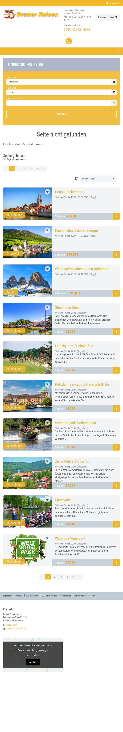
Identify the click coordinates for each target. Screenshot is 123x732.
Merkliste (113, 3)
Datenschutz (70, 595)
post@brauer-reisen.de (16, 628)
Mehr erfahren (33, 655)
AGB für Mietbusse (53, 595)
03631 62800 (11, 625)
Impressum (8, 595)
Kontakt (20, 595)
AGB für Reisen (34, 595)
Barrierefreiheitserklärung (91, 595)
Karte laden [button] (33, 662)
